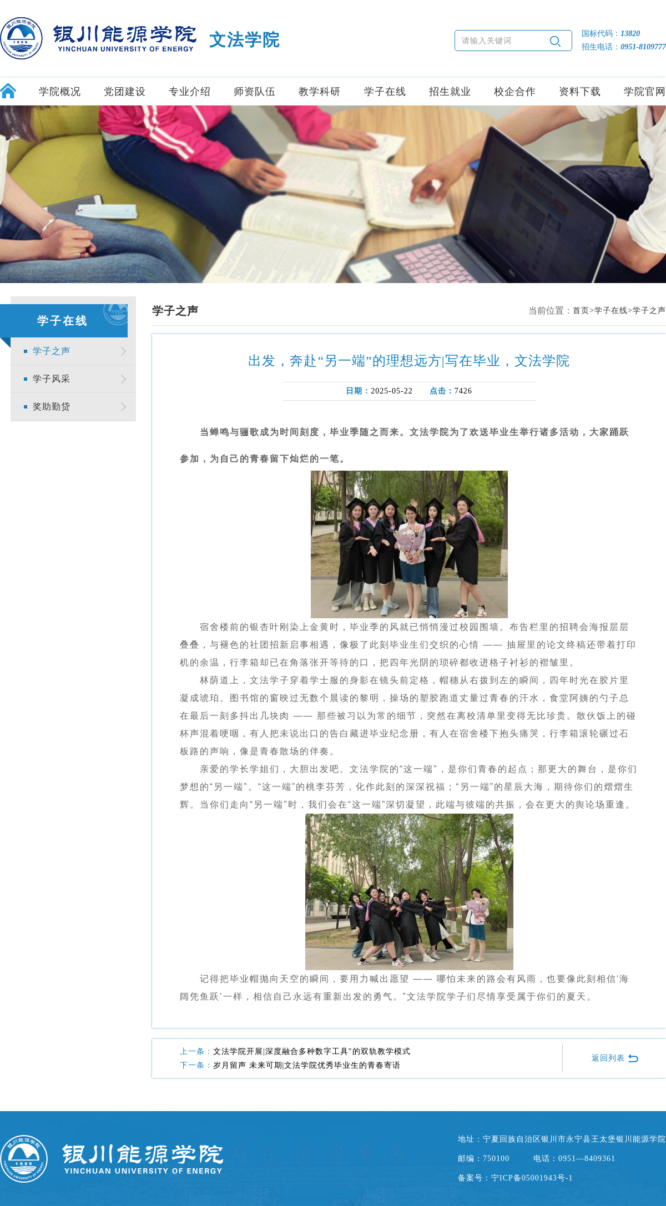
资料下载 (580, 91)
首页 (581, 310)
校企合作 (515, 91)
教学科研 (320, 91)
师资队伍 (255, 91)
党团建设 (125, 91)
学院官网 (645, 91)
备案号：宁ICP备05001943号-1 (515, 1178)
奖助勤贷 (51, 406)
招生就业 (450, 91)
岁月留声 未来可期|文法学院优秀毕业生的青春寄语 (307, 1065)
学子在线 (385, 91)
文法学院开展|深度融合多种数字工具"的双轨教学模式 (312, 1051)
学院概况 (60, 91)
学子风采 (51, 379)
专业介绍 (190, 91)
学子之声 (51, 351)
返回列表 (615, 1058)
